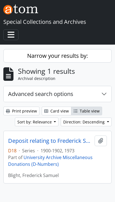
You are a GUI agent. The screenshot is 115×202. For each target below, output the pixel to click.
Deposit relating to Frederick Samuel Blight (50, 140)
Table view (87, 111)
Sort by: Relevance (35, 122)
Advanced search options (40, 94)
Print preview (21, 111)
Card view (56, 111)
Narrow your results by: (57, 55)
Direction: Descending (84, 122)
